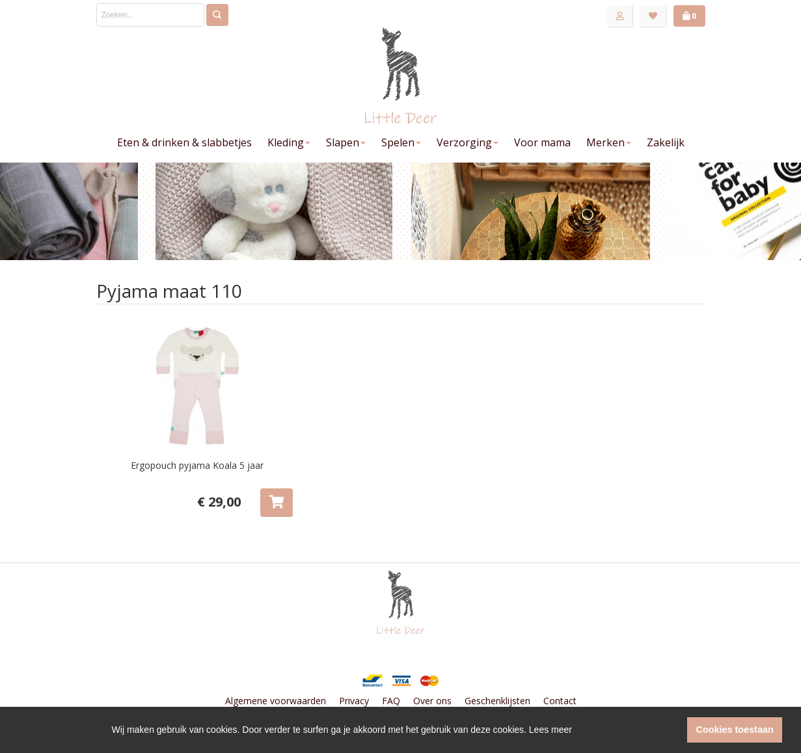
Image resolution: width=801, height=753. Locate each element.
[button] (674, 730)
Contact (560, 700)
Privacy (354, 700)
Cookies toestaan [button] (735, 729)
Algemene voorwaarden (275, 700)
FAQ (391, 700)
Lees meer (550, 729)
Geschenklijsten (497, 700)
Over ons (432, 700)
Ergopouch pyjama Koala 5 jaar (197, 465)
